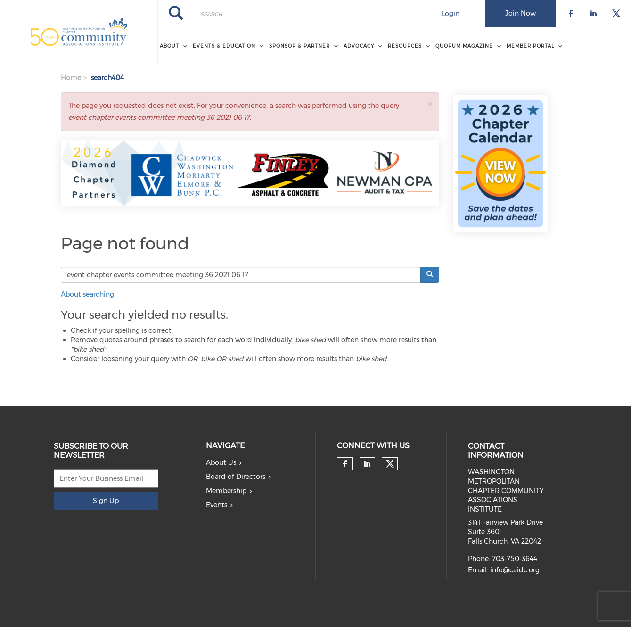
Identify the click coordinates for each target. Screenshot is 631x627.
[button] (429, 104)
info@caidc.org (515, 570)
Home (71, 78)
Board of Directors (235, 476)
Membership (226, 491)
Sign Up (106, 500)
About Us (221, 462)
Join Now (520, 13)
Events (216, 505)
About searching (87, 294)
